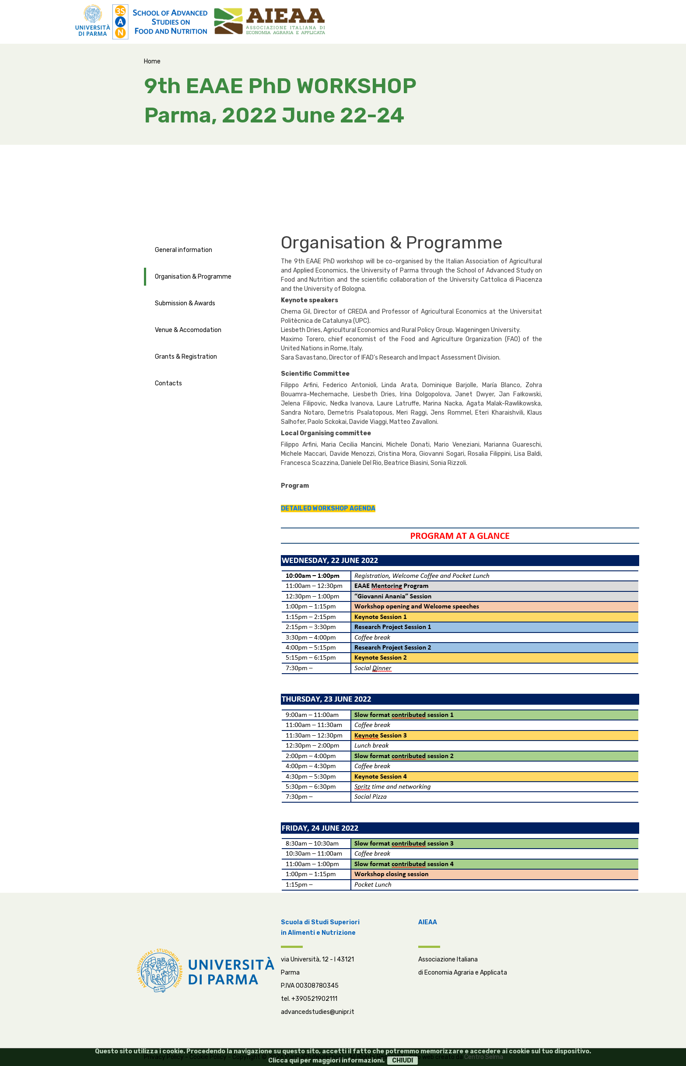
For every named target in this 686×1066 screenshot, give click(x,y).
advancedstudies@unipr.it (317, 1012)
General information (183, 250)
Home (152, 61)
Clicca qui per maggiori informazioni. (326, 1060)
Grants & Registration (186, 356)
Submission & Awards (185, 303)
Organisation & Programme (193, 276)
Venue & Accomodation (188, 330)
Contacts (168, 383)
